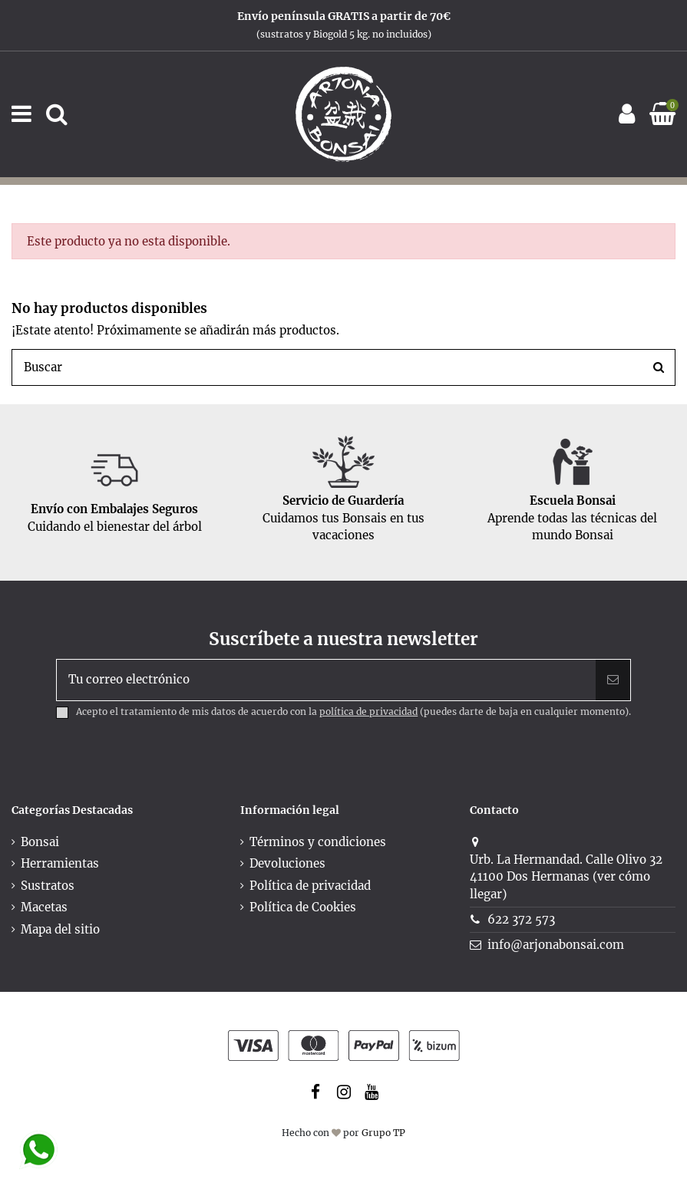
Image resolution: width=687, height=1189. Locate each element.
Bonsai (40, 842)
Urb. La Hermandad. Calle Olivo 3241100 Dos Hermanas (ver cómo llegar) (566, 876)
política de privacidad (368, 711)
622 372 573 (521, 919)
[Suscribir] (613, 680)
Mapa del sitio (60, 929)
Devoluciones (287, 863)
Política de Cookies (302, 907)
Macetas (44, 907)
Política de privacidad (310, 885)
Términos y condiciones (317, 842)
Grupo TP (383, 1132)
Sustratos (47, 885)
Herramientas (60, 863)
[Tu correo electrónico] (326, 680)
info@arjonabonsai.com (555, 944)
